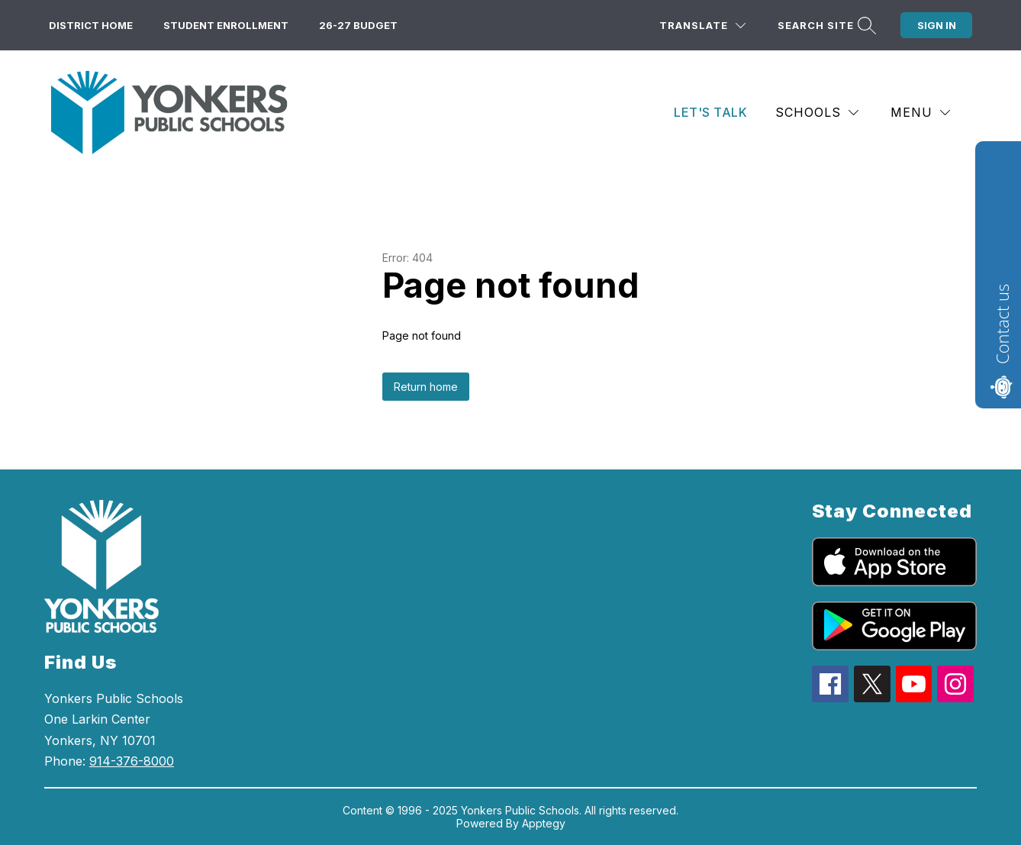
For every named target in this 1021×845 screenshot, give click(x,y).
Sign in (936, 25)
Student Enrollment (225, 25)
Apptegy (543, 823)
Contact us (1002, 324)
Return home (426, 386)
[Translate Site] (702, 25)
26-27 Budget (358, 25)
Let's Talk (710, 112)
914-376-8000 (131, 761)
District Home (91, 25)
